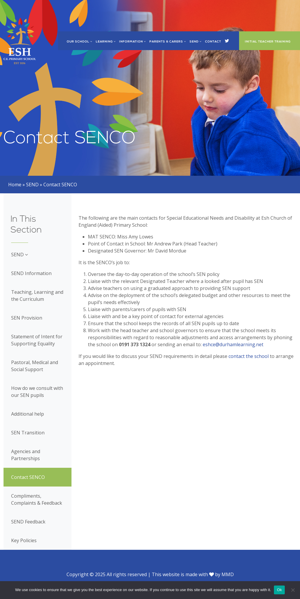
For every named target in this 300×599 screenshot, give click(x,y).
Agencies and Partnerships (25, 455)
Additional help (27, 414)
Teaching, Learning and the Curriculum (37, 295)
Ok (279, 590)
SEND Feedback (28, 521)
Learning (106, 41)
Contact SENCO (28, 477)
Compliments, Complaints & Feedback (36, 499)
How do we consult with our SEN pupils (37, 391)
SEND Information (31, 273)
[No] (293, 590)
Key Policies (24, 540)
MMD (227, 574)
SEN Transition (28, 432)
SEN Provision (26, 318)
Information (132, 41)
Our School (79, 41)
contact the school (249, 356)
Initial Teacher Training (268, 41)
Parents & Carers (167, 41)
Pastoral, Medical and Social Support (34, 366)
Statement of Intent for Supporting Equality (36, 340)
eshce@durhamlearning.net (233, 344)
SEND (196, 41)
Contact (213, 41)
